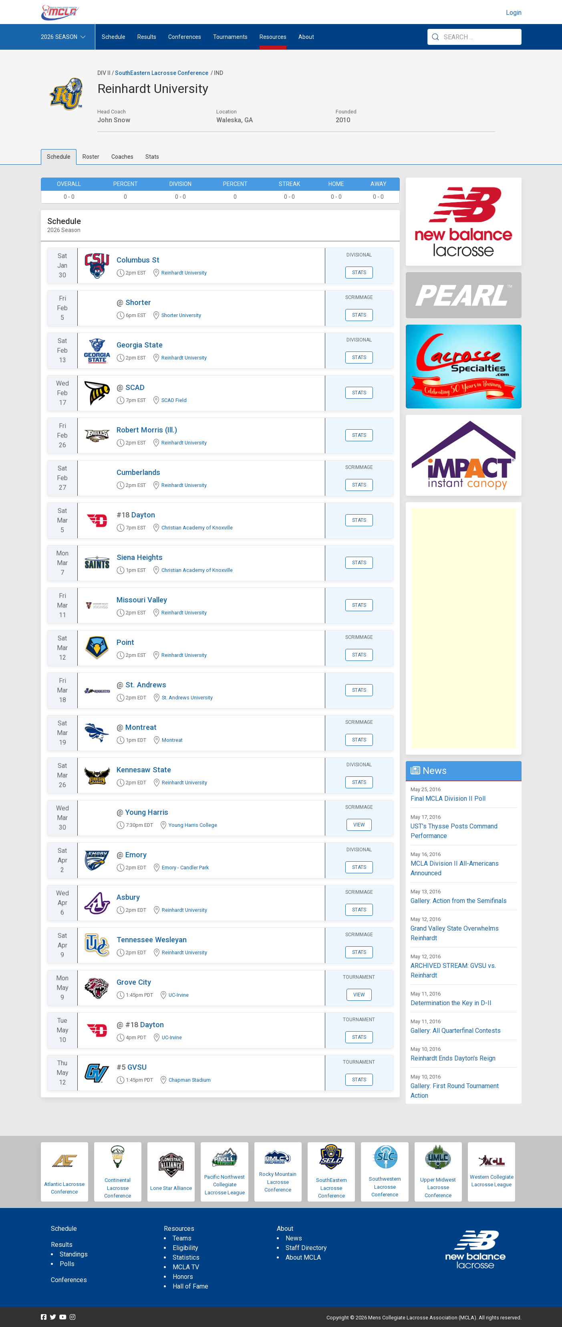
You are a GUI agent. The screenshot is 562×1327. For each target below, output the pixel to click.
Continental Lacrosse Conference (117, 1188)
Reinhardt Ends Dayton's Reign (453, 1058)
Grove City (134, 982)
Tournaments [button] (230, 37)
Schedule (59, 157)
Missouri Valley (142, 600)
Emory (136, 854)
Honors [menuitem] (183, 1277)
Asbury (128, 897)
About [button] (306, 37)
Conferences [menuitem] (69, 1280)
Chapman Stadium (190, 1080)
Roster (91, 157)
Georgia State (140, 345)
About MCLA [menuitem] (303, 1257)
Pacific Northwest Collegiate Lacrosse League (224, 1185)
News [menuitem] (294, 1238)
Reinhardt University (184, 273)
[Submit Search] (435, 37)
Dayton (143, 515)
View (359, 825)
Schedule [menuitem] (113, 37)
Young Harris (146, 812)
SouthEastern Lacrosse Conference (161, 73)
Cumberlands (138, 472)
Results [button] (146, 37)
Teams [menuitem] (182, 1238)
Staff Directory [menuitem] (306, 1248)
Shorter (138, 302)
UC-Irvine (179, 995)
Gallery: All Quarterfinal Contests (456, 1030)
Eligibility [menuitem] (185, 1248)
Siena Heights (140, 557)
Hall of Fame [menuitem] (190, 1286)
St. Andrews (145, 685)
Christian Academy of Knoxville (197, 528)
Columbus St (138, 260)
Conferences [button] (184, 37)
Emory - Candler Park (185, 867)
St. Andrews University (187, 698)
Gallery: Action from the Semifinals (459, 901)
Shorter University (181, 315)
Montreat (141, 727)
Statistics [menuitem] (186, 1257)
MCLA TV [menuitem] (186, 1267)
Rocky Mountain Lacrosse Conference (277, 1182)
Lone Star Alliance (171, 1188)
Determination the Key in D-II (451, 1003)
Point (125, 642)
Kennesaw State (144, 769)
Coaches (122, 157)
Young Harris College (193, 825)
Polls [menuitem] (67, 1264)
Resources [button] (273, 37)
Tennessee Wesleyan (152, 939)
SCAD (135, 387)
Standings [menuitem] (74, 1254)
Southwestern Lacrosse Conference (385, 1187)
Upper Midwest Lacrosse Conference (438, 1187)
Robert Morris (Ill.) (147, 430)
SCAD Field (174, 400)
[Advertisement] (464, 628)
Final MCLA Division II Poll (448, 798)
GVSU (137, 1067)
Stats (152, 157)
